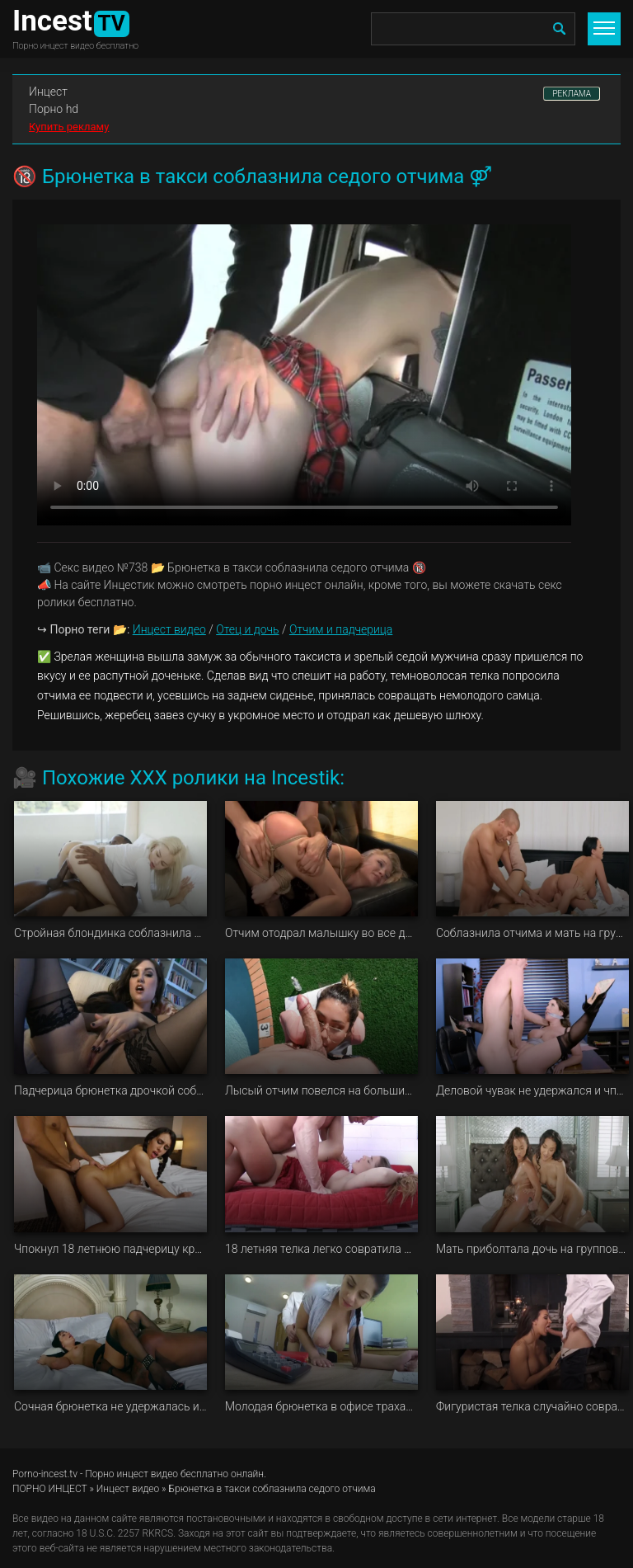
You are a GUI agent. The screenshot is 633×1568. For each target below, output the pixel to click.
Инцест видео (169, 629)
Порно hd (53, 108)
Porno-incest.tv (44, 1474)
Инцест (48, 91)
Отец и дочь (247, 629)
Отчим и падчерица (340, 629)
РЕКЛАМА (571, 93)
